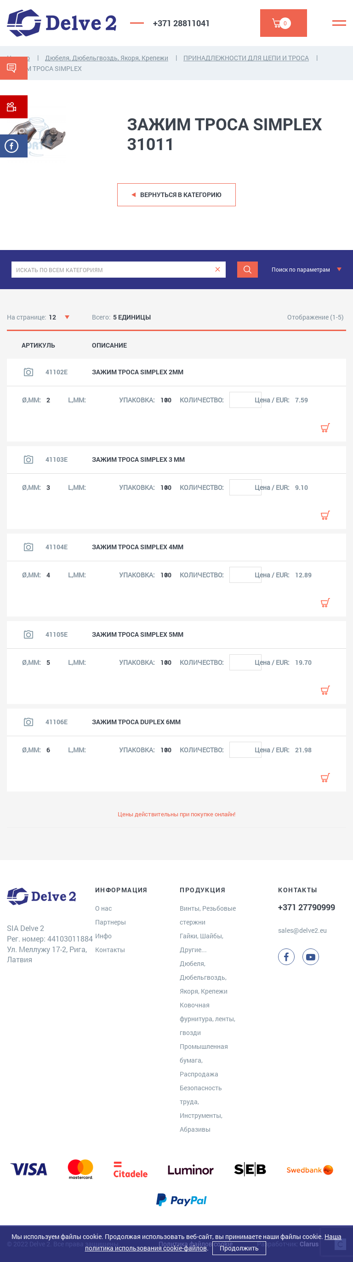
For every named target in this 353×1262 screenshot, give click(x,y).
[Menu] (339, 23)
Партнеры (110, 922)
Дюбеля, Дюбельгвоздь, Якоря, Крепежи (106, 57)
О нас (103, 908)
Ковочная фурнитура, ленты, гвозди (207, 1018)
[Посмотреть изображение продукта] (28, 372)
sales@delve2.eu (302, 930)
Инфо (103, 935)
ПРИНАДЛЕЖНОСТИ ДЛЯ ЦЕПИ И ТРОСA (246, 57)
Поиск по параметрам (301, 269)
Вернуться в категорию (181, 194)
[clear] (218, 270)
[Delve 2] (61, 23)
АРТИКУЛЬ (38, 345)
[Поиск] (247, 270)
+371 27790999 (306, 907)
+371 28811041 (181, 23)
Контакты (110, 949)
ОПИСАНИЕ (109, 345)
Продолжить (239, 1248)
